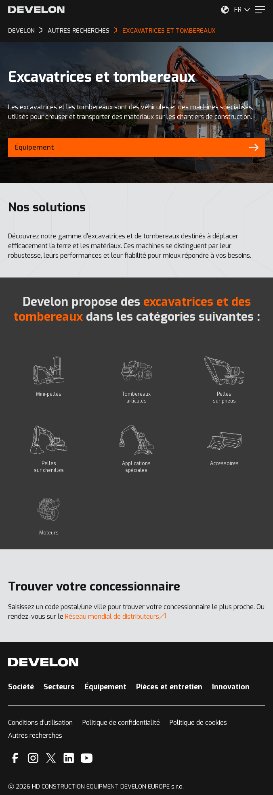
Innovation (231, 687)
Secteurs (59, 687)
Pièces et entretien (169, 687)
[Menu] (260, 9)
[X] (51, 758)
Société (21, 687)
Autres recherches (35, 735)
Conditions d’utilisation (40, 722)
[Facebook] (15, 758)
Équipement (105, 687)
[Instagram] (33, 758)
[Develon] (36, 9)
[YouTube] (87, 758)
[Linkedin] (69, 758)
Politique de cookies (198, 722)
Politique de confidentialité (121, 722)
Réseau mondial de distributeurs (115, 616)
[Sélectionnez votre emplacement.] (224, 9)
